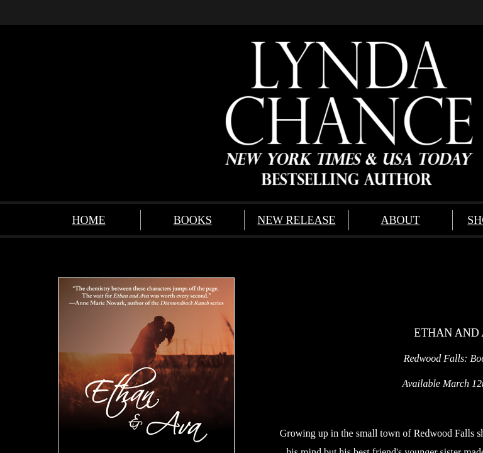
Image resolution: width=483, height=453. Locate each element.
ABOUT (400, 220)
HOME (89, 220)
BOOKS (193, 220)
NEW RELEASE (296, 220)
